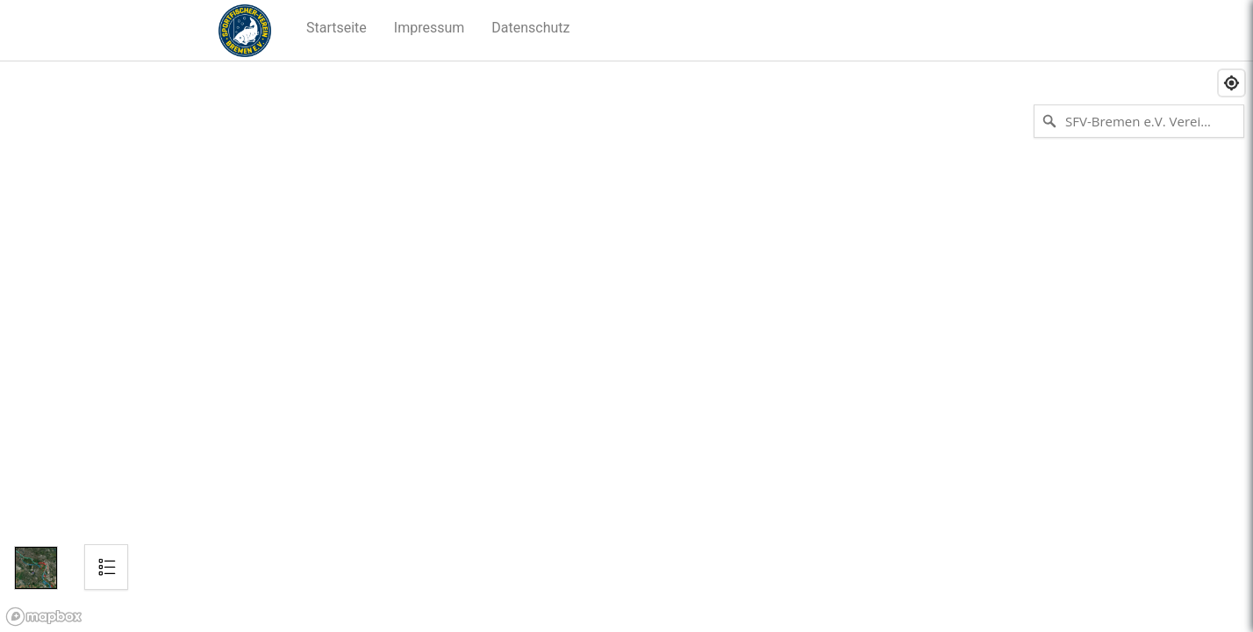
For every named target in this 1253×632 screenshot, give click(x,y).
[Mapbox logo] (43, 617)
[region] (626, 346)
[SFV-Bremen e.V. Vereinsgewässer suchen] (1139, 121)
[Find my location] (1231, 83)
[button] (337, 28)
